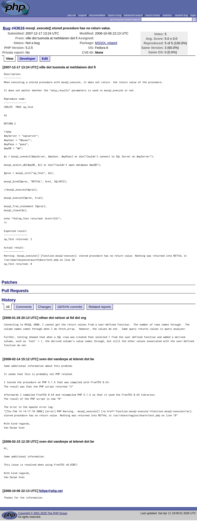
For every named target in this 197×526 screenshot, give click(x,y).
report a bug (114, 15)
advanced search (133, 15)
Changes (44, 307)
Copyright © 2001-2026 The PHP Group (42, 513)
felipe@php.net (51, 491)
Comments (24, 307)
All (8, 307)
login (193, 15)
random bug (181, 15)
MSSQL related (106, 43)
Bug (7, 28)
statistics (167, 15)
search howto (152, 15)
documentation (97, 15)
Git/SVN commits (69, 307)
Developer (28, 58)
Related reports (100, 307)
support (82, 15)
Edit (45, 58)
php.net (72, 15)
